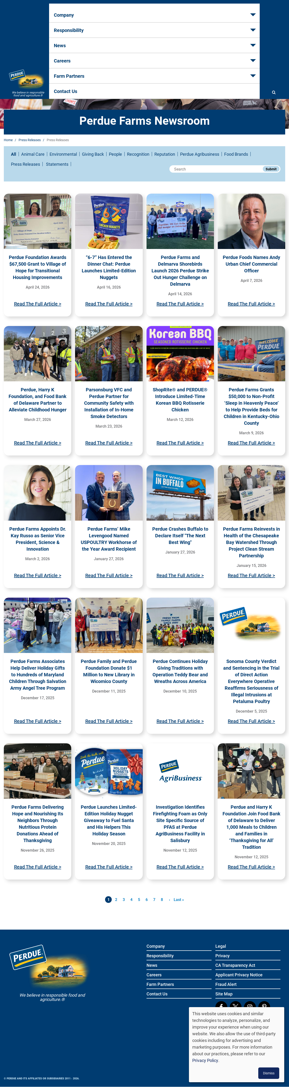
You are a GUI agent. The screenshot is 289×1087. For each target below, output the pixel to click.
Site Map (224, 994)
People (115, 154)
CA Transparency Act (235, 965)
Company (66, 26)
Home (8, 140)
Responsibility (104, 26)
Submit (271, 169)
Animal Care (33, 154)
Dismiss (268, 1073)
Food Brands (236, 154)
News (138, 26)
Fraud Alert (226, 984)
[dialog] (236, 1044)
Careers (166, 26)
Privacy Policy (205, 1060)
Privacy (222, 955)
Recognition (138, 154)
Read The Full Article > (37, 303)
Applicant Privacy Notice (239, 975)
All (13, 154)
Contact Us (242, 26)
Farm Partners (203, 26)
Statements (57, 164)
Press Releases (30, 140)
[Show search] (273, 26)
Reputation (164, 154)
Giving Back (93, 154)
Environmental (63, 154)
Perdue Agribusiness (199, 154)
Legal (220, 946)
